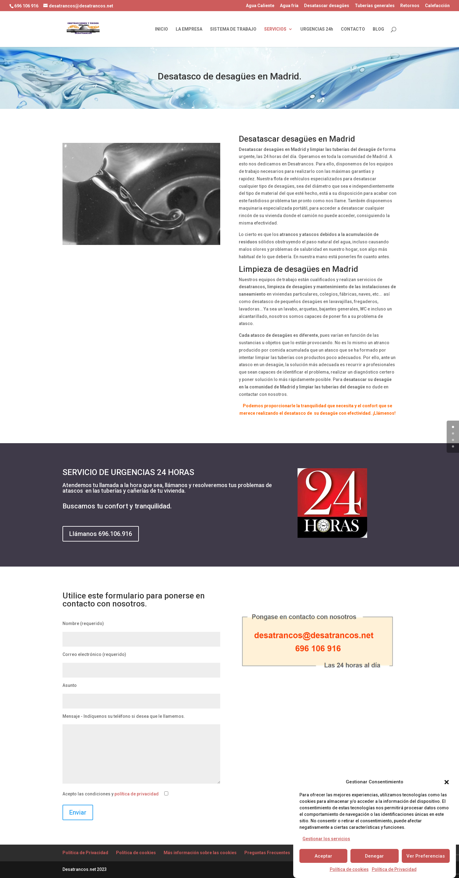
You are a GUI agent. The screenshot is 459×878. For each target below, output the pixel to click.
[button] (447, 782)
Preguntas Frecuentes (267, 852)
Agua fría (289, 5)
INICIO (161, 29)
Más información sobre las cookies (200, 852)
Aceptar (323, 856)
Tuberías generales (375, 5)
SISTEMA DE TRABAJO (233, 29)
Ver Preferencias (425, 856)
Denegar (374, 856)
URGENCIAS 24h (316, 29)
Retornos (409, 5)
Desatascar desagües (326, 5)
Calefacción (437, 5)
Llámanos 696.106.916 (100, 534)
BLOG (378, 29)
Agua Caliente (260, 5)
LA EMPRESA (189, 29)
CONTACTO (353, 29)
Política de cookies (349, 869)
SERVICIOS (275, 29)
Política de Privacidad (394, 869)
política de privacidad (136, 793)
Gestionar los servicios (326, 838)
